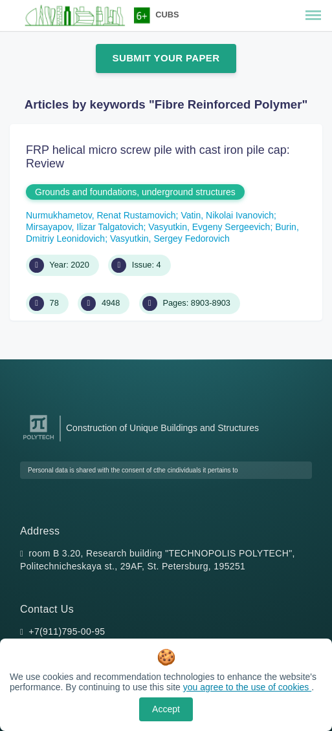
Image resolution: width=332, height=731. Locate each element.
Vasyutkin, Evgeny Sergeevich (209, 227)
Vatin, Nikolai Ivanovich (227, 215)
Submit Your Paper (166, 57)
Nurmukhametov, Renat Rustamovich (101, 215)
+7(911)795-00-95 (66, 631)
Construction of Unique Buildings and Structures (162, 428)
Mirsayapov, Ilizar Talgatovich (85, 227)
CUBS (167, 14)
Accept (166, 709)
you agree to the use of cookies (247, 687)
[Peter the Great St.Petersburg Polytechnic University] (38, 439)
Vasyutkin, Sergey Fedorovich (170, 238)
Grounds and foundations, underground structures (135, 192)
